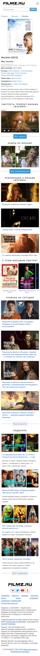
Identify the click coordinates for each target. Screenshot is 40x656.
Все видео (19, 136)
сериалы (34, 596)
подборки (34, 598)
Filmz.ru (17, 614)
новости (15, 596)
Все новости (20, 424)
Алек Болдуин (26, 71)
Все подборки (20, 573)
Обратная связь (30, 649)
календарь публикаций (11, 601)
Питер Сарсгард (7, 73)
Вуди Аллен (16, 78)
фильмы (24, 596)
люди (18, 598)
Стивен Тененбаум (19, 84)
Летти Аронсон (7, 86)
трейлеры (5, 596)
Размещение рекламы (20, 652)
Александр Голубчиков (16, 622)
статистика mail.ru (9, 603)
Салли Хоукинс (21, 73)
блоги (3, 598)
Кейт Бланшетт (14, 71)
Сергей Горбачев (8, 624)
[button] (36, 156)
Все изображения (20, 171)
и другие (18, 75)
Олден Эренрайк (7, 75)
